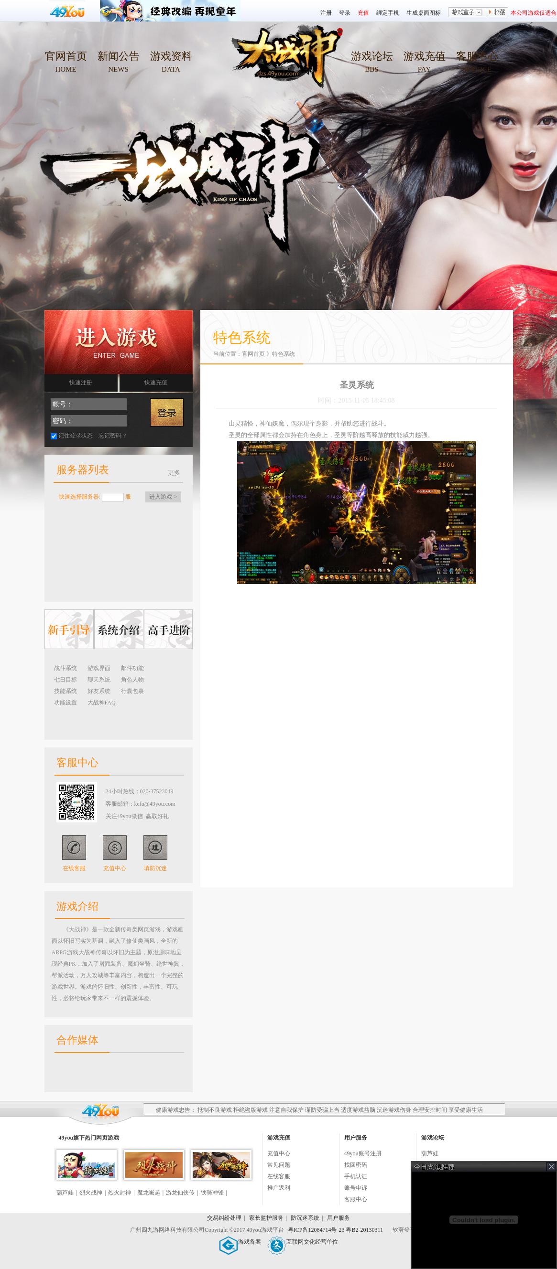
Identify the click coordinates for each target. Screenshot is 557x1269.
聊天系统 (98, 679)
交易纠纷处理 (224, 1218)
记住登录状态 (75, 435)
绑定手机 (387, 13)
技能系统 (65, 691)
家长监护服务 (266, 1218)
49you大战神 (283, 62)
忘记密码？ (112, 435)
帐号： (63, 404)
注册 (326, 13)
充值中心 (114, 868)
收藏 (497, 13)
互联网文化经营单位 (302, 1241)
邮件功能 (132, 668)
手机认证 (355, 1176)
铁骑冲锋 (212, 1192)
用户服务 (338, 1218)
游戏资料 (171, 56)
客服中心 (477, 56)
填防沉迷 (155, 868)
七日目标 (65, 679)
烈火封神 (119, 1192)
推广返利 (278, 1187)
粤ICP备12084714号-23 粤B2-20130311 (336, 1229)
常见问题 (278, 1165)
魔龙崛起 (148, 1192)
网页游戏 (107, 1137)
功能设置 (65, 702)
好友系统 (98, 691)
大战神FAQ (101, 702)
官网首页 (66, 56)
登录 (344, 13)
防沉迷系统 (305, 1218)
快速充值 (155, 382)
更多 (174, 472)
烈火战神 (90, 1192)
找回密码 (355, 1165)
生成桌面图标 (423, 13)
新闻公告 (119, 56)
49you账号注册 (363, 1153)
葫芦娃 (65, 1192)
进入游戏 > (163, 496)
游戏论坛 (372, 56)
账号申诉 (355, 1187)
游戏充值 (425, 56)
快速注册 (80, 382)
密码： (63, 421)
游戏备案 (240, 1241)
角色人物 (132, 679)
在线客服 (74, 868)
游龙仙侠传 (180, 1192)
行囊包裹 (132, 691)
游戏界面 (98, 668)
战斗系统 (65, 668)
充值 (363, 13)
